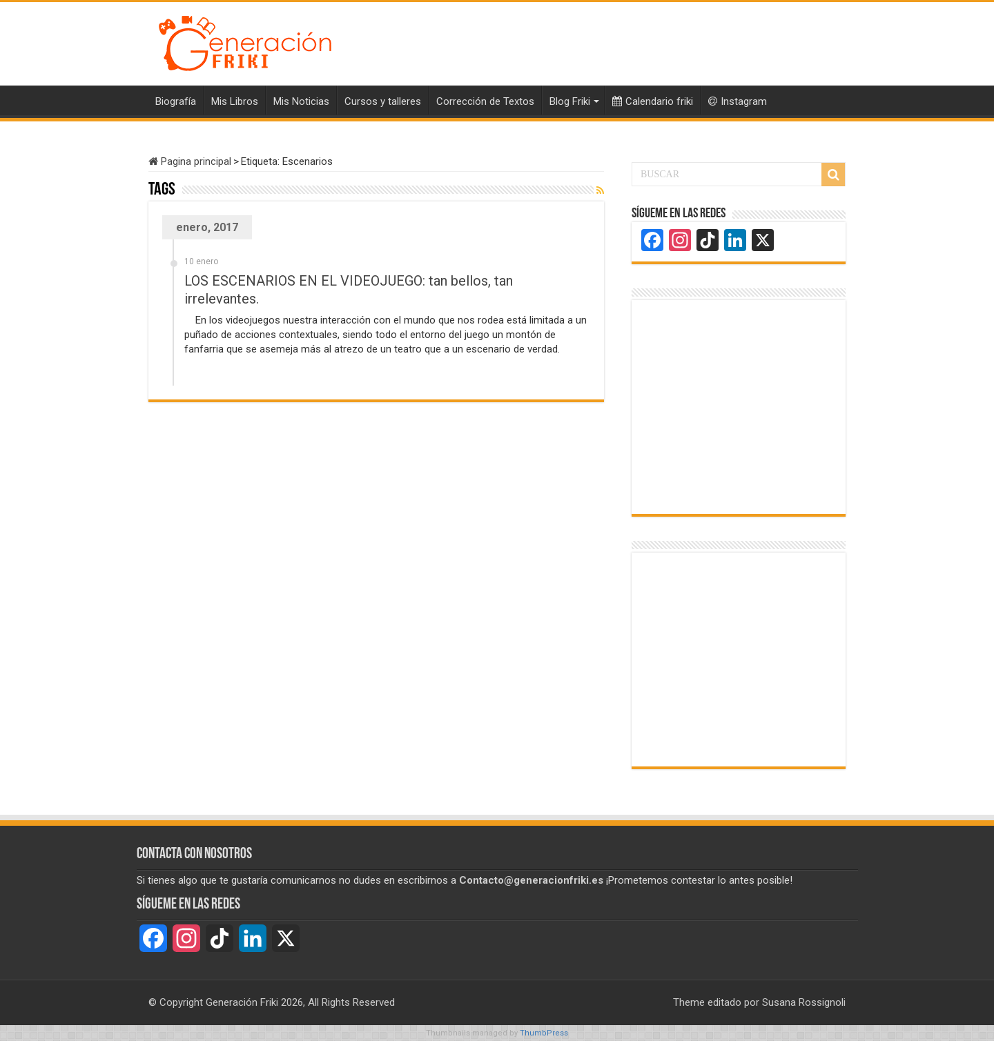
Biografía (175, 101)
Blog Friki (569, 101)
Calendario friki (652, 101)
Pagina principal (189, 161)
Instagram (737, 101)
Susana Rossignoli (804, 1002)
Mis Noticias (301, 101)
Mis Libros (234, 101)
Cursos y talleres (382, 101)
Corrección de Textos (485, 101)
